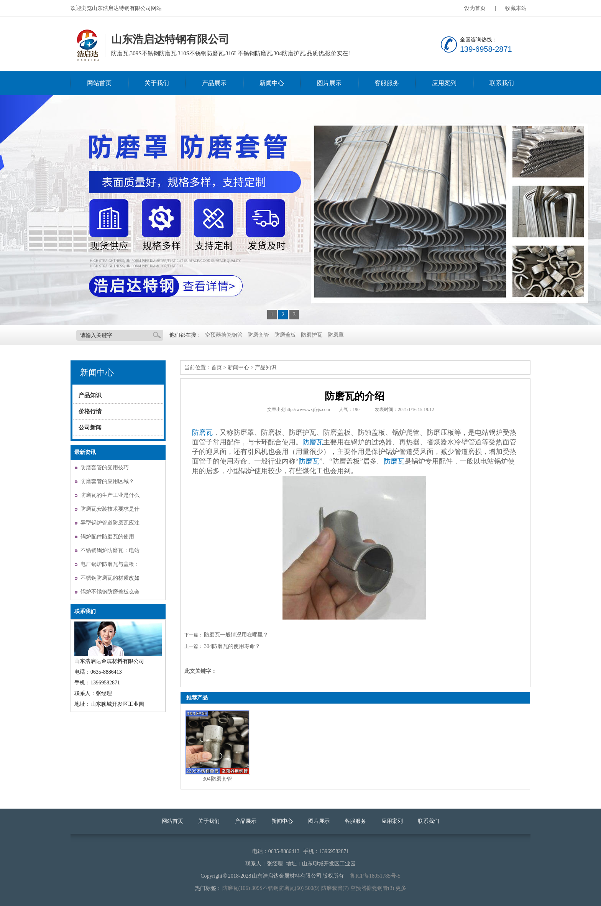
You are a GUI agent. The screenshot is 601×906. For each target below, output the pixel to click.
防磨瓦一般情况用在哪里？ (236, 635)
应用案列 (444, 83)
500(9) (312, 888)
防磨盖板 (285, 335)
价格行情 (90, 411)
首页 (216, 367)
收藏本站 (516, 8)
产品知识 (90, 395)
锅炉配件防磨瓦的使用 (107, 536)
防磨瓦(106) (236, 888)
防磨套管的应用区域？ (107, 481)
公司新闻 (90, 427)
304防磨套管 (217, 779)
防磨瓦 (202, 432)
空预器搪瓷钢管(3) (372, 888)
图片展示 (329, 83)
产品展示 (214, 83)
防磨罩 (336, 335)
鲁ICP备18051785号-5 (375, 876)
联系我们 (501, 83)
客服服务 (386, 83)
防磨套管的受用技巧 (104, 467)
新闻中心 (271, 83)
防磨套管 (258, 335)
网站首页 (99, 83)
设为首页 (475, 8)
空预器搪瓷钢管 (224, 335)
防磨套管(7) (335, 888)
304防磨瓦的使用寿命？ (232, 646)
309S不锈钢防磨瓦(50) (277, 888)
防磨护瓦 (311, 335)
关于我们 (157, 83)
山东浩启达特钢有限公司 (87, 45)
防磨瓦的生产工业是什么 (110, 495)
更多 (401, 888)
